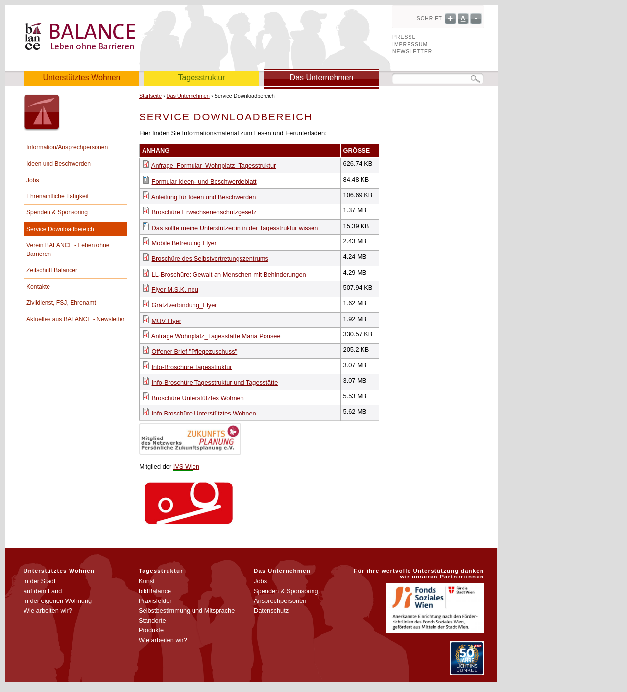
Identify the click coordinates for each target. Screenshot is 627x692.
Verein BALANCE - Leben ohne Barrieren (68, 249)
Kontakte (38, 286)
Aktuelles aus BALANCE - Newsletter (75, 319)
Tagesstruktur (201, 77)
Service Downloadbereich (60, 229)
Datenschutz (271, 610)
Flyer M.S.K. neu (175, 289)
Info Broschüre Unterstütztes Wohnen (204, 413)
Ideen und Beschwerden (58, 164)
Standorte (152, 620)
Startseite (150, 96)
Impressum (410, 44)
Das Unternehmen (322, 77)
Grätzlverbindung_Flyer (184, 305)
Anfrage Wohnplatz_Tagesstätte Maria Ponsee (216, 336)
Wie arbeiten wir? (48, 610)
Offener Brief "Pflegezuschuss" (195, 351)
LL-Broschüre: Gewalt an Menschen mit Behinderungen (229, 274)
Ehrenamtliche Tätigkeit (57, 196)
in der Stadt (39, 581)
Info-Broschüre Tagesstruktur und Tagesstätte (215, 382)
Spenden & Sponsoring (57, 212)
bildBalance (155, 591)
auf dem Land (43, 591)
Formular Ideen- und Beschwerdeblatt (204, 181)
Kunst (147, 581)
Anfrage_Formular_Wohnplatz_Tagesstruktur (213, 165)
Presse (404, 37)
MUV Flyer (166, 320)
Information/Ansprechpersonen (67, 147)
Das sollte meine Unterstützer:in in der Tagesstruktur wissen (235, 227)
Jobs (32, 180)
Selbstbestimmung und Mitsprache (187, 610)
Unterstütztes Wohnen (81, 77)
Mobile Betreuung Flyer (184, 243)
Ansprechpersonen (280, 600)
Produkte (151, 630)
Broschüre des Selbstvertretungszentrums (210, 258)
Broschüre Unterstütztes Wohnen (198, 398)
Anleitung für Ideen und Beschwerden (203, 197)
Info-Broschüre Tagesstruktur (192, 366)
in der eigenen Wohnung (58, 600)
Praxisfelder (155, 600)
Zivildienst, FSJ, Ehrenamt (61, 303)
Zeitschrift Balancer (51, 270)
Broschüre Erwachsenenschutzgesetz (204, 212)
